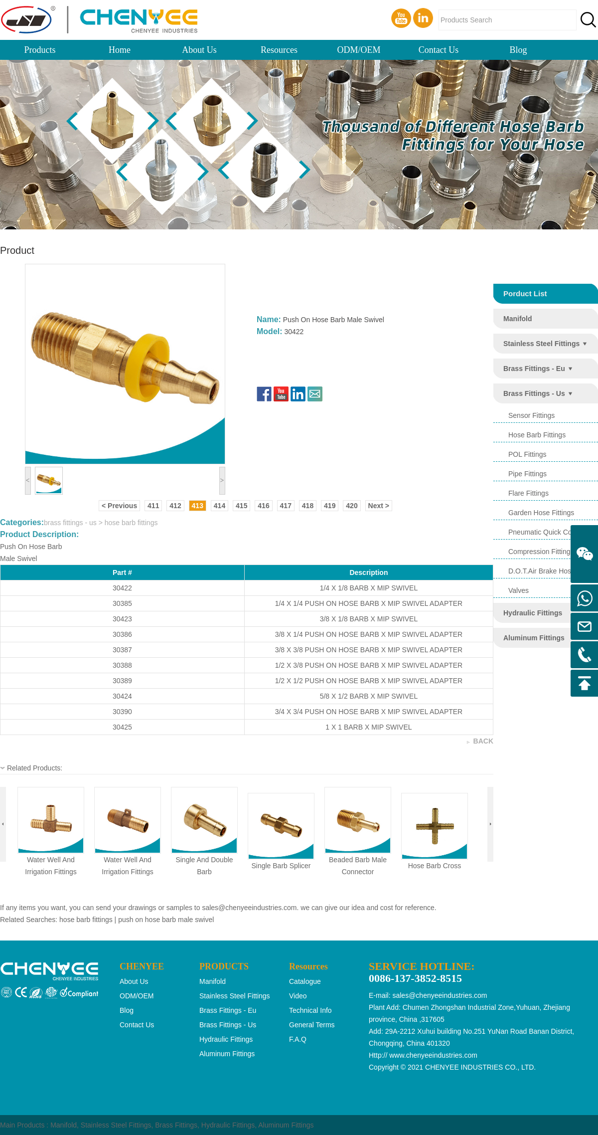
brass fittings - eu (534, 369)
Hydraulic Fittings (228, 1125)
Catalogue (305, 981)
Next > (378, 506)
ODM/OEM (358, 50)
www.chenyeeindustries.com (433, 1055)
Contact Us (439, 50)
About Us (199, 50)
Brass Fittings (176, 1125)
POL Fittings (527, 454)
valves (518, 590)
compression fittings (541, 552)
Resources (279, 50)
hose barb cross (434, 866)
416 (263, 506)
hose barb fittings (537, 435)
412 (175, 506)
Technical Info (310, 1010)
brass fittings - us (534, 393)
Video (298, 996)
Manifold (63, 1125)
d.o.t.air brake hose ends (550, 571)
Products (40, 50)
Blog (518, 50)
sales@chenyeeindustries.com (249, 908)
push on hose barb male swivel (166, 920)
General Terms (312, 1025)
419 (329, 506)
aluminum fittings (534, 638)
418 (307, 506)
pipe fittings (527, 474)
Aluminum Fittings (285, 1125)
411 (153, 506)
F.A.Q (297, 1039)
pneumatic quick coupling (549, 532)
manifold (517, 319)
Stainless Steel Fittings (116, 1125)
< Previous (119, 506)
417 (286, 506)
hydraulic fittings (532, 613)
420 (351, 506)
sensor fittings (531, 415)
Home (120, 50)
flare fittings (528, 493)
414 (219, 506)
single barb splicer (280, 866)
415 (241, 506)
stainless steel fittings (541, 344)
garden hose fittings (541, 513)
